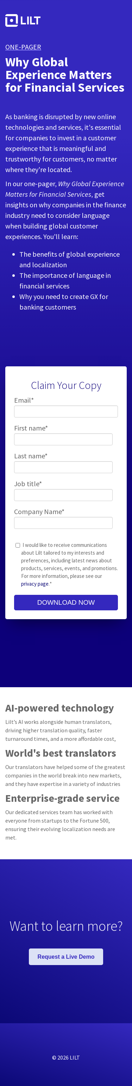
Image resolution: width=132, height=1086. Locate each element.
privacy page (35, 583)
